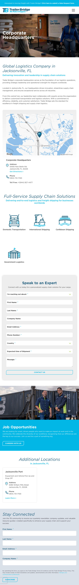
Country (10, 343)
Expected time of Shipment (19, 351)
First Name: (12, 302)
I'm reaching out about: (17, 294)
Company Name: (14, 319)
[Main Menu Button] (73, 10)
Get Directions (16, 172)
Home (5, 29)
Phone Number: (14, 335)
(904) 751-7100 (16, 178)
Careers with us (13, 443)
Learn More (10, 498)
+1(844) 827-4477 (25, 182)
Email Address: (13, 327)
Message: (11, 360)
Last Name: (12, 311)
